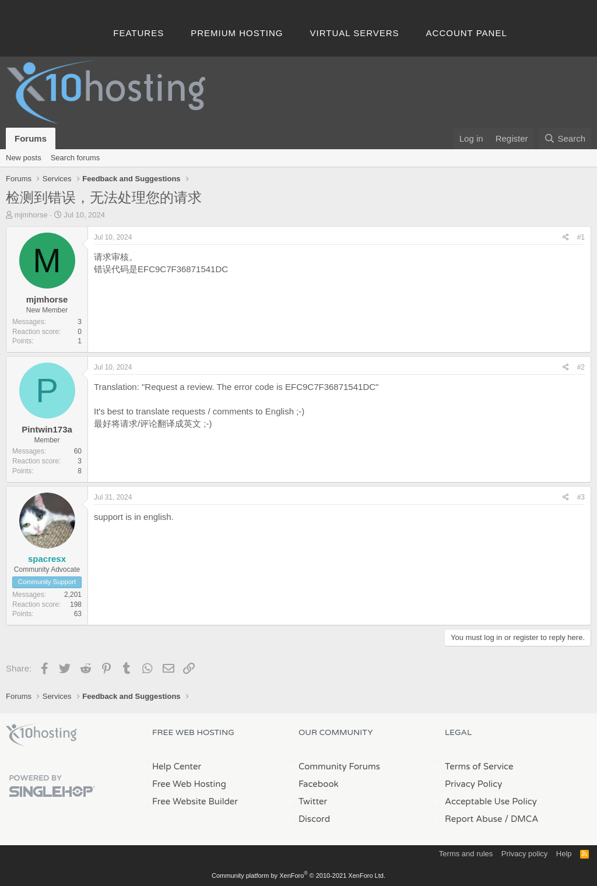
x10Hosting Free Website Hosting (41, 735)
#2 (581, 367)
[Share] (566, 237)
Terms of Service (479, 766)
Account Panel (466, 33)
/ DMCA (521, 819)
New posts (23, 157)
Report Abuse (474, 819)
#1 (581, 237)
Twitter (312, 801)
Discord (314, 819)
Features (138, 33)
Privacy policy (524, 853)
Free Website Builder (195, 801)
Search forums (75, 157)
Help (564, 853)
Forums (31, 138)
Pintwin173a (47, 429)
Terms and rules (466, 853)
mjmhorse (31, 214)
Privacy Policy (473, 784)
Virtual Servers (354, 33)
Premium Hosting (237, 33)
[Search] (564, 138)
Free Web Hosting (189, 784)
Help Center (176, 766)
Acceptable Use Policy (491, 801)
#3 (581, 497)
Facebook (318, 784)
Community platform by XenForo (298, 875)
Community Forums (339, 766)
